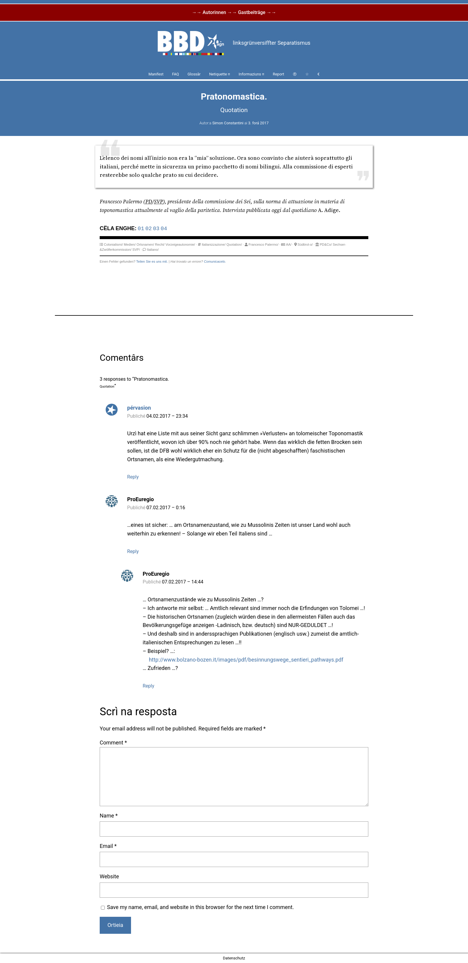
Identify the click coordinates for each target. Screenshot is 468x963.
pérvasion (139, 408)
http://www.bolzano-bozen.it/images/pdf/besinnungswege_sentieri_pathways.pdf (246, 660)
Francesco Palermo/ (263, 244)
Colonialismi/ (113, 244)
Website (109, 876)
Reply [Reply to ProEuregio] (133, 551)
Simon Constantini (227, 123)
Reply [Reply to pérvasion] (133, 477)
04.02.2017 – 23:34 (167, 416)
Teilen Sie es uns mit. (152, 261)
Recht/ (159, 244)
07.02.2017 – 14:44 (183, 582)
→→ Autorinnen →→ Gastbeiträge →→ (234, 12)
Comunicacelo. (215, 261)
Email (108, 846)
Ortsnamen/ (145, 244)
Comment (113, 742)
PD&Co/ (326, 244)
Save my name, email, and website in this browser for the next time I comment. (200, 907)
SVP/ (136, 249)
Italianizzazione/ (214, 244)
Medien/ (130, 244)
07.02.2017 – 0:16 (166, 507)
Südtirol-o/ (305, 244)
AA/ (288, 244)
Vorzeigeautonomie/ (180, 244)
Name (109, 815)
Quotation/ (234, 244)
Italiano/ (152, 249)
